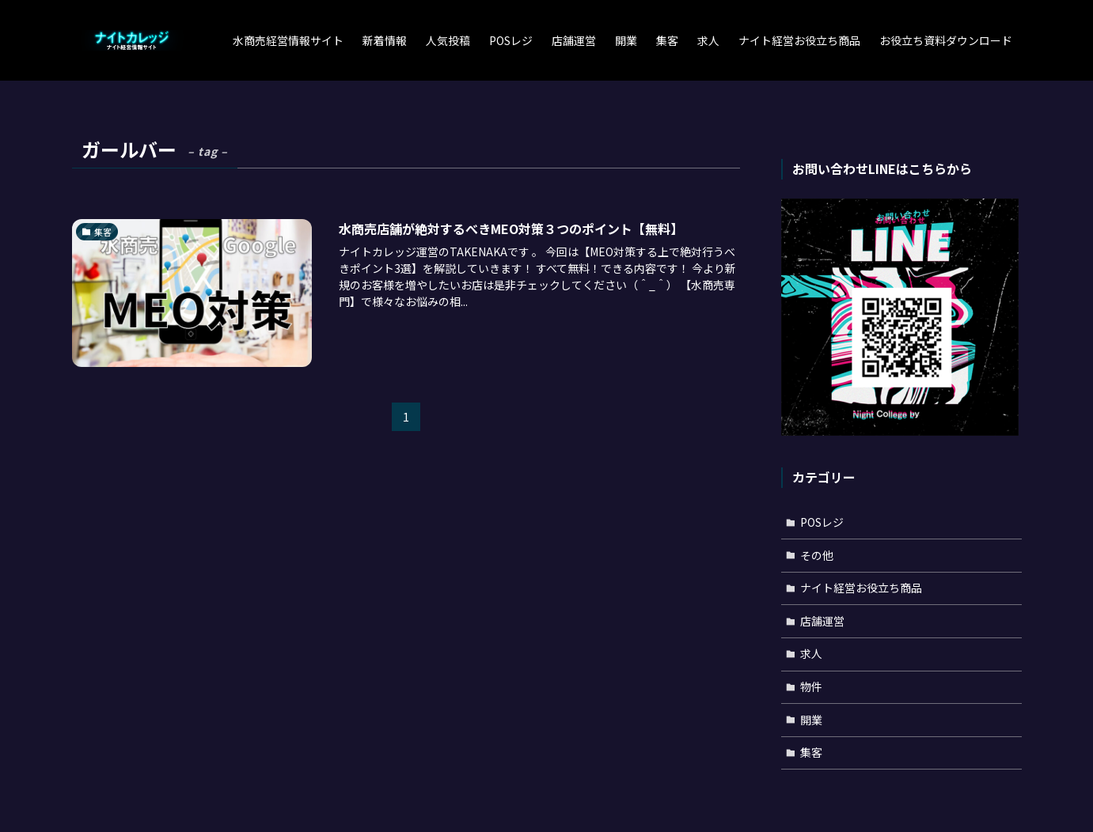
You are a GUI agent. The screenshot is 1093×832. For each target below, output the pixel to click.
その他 (816, 555)
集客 (811, 752)
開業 (811, 720)
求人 (811, 653)
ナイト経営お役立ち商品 (861, 588)
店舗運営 (822, 621)
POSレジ (822, 522)
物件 (811, 686)
